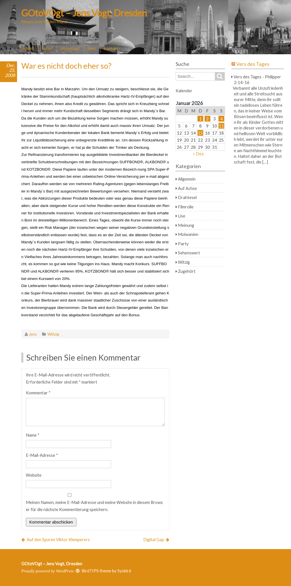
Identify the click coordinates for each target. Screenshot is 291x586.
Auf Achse (187, 188)
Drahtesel (187, 197)
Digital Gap (153, 539)
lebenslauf (70, 48)
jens (33, 334)
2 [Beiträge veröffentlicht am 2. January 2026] (207, 118)
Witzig (53, 334)
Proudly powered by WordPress (47, 571)
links (92, 48)
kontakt (111, 48)
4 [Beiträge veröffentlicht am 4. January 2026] (221, 118)
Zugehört (187, 271)
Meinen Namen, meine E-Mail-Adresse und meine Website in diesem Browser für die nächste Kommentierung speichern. (94, 506)
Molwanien (188, 234)
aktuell (27, 48)
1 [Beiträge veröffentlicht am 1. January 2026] (200, 118)
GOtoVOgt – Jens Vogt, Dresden (84, 12)
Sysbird (124, 570)
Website (33, 475)
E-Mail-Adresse (42, 455)
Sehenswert (189, 252)
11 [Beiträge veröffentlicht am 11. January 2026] (221, 125)
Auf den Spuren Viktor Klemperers (58, 539)
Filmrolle (186, 206)
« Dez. (198, 153)
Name (33, 435)
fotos (47, 48)
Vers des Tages (252, 64)
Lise (181, 215)
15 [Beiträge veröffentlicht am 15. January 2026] (200, 132)
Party (183, 243)
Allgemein (187, 178)
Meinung (186, 225)
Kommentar (38, 392)
